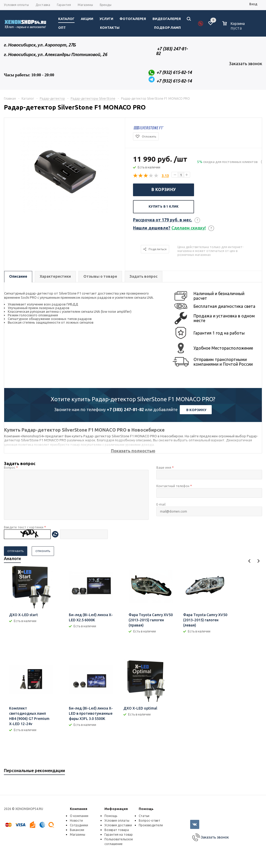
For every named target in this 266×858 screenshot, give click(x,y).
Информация (116, 809)
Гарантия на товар (118, 834)
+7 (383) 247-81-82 (125, 409)
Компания (78, 809)
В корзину (163, 189)
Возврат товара (116, 830)
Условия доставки (118, 825)
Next (258, 561)
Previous (249, 561)
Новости (76, 820)
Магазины (77, 834)
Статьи (144, 816)
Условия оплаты (116, 820)
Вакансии (77, 830)
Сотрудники (79, 825)
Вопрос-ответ (149, 820)
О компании (79, 816)
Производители (151, 825)
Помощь (146, 809)
